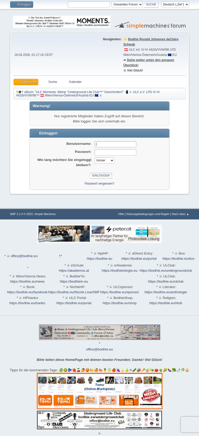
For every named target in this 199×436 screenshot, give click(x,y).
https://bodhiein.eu (74, 281)
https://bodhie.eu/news (27, 281)
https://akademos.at (74, 270)
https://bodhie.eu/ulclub (165, 281)
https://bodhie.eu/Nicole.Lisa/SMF (74, 292)
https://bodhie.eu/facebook (27, 292)
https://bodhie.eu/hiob (165, 303)
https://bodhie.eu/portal (139, 259)
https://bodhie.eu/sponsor (119, 292)
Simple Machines (45, 214)
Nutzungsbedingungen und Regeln (147, 214)
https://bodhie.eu (99, 259)
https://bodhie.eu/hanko (27, 303)
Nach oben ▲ (180, 214)
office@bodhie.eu (24, 256)
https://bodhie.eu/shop (120, 303)
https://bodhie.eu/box (178, 259)
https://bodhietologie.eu (120, 270)
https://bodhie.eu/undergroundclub (166, 270)
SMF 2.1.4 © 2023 (21, 214)
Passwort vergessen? (100, 183)
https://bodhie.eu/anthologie (166, 292)
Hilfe (121, 214)
